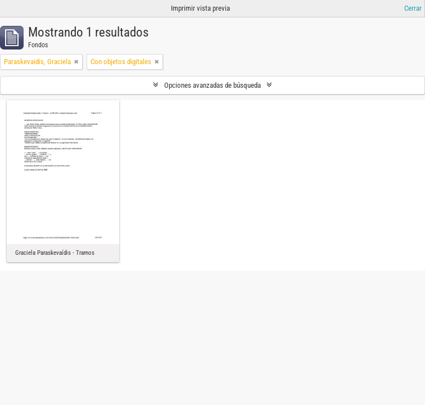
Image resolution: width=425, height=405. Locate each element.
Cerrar (413, 8)
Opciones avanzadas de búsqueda (212, 85)
